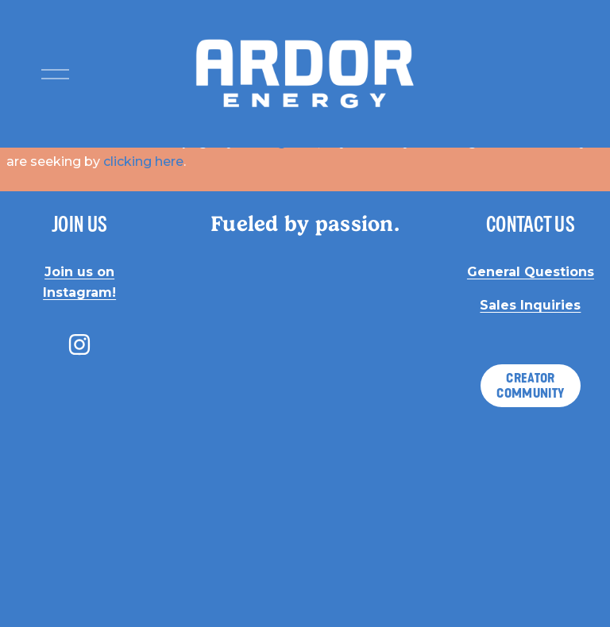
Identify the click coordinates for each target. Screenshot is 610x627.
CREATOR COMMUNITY (530, 386)
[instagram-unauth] (79, 344)
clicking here (143, 161)
